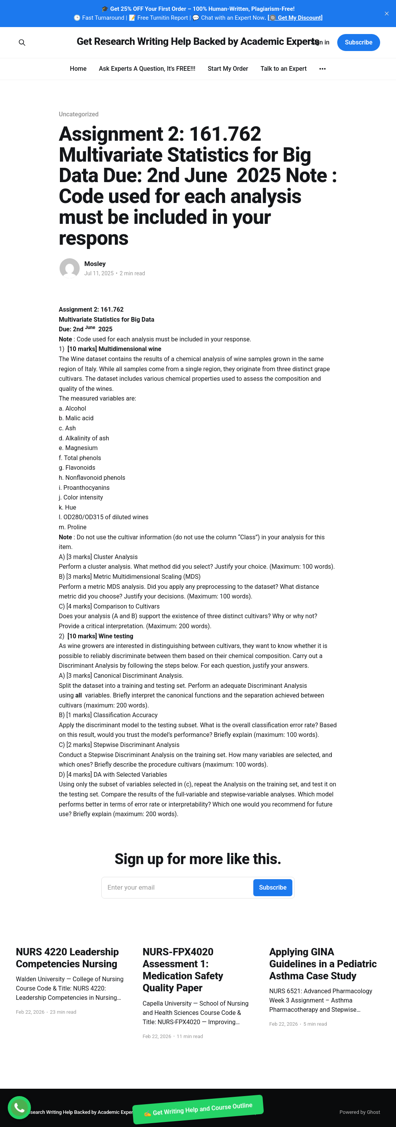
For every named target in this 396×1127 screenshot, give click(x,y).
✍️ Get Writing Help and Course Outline (198, 1109)
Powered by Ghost (360, 1112)
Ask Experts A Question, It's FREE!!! (147, 68)
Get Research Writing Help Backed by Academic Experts (198, 42)
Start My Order (228, 68)
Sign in (320, 42)
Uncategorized (79, 114)
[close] (387, 13)
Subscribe (358, 42)
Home (78, 68)
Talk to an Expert (284, 68)
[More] (322, 69)
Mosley (95, 264)
